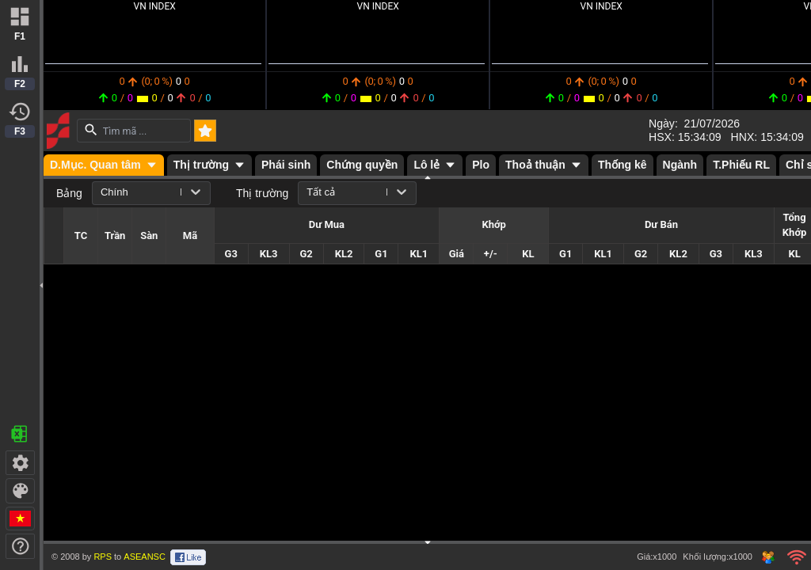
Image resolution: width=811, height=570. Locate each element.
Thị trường (262, 193)
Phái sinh (285, 164)
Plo (480, 164)
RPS (102, 556)
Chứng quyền (362, 164)
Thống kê (622, 164)
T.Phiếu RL (741, 164)
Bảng (69, 193)
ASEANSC (145, 556)
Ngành (680, 164)
